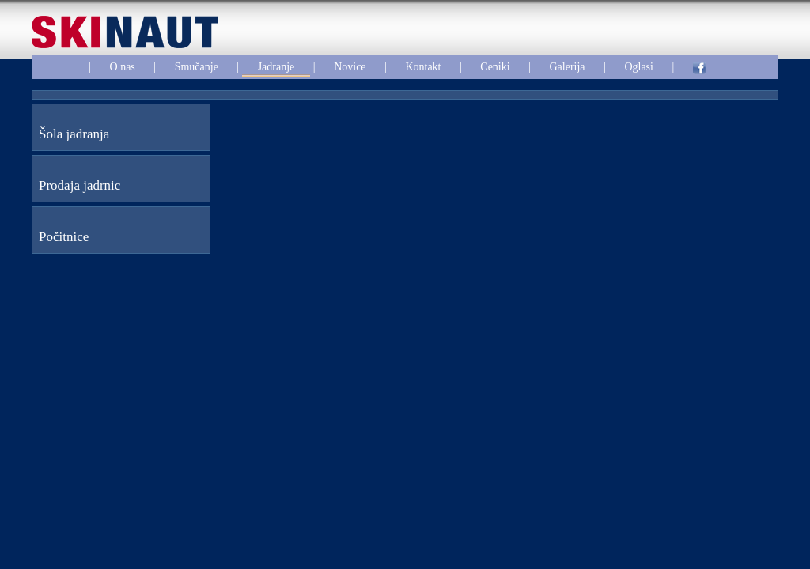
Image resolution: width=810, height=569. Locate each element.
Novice (349, 67)
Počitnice (64, 236)
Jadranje (276, 67)
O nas (122, 67)
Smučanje (196, 67)
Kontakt (423, 67)
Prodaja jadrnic (79, 185)
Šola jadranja (74, 133)
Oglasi (638, 67)
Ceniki (494, 67)
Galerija (567, 67)
